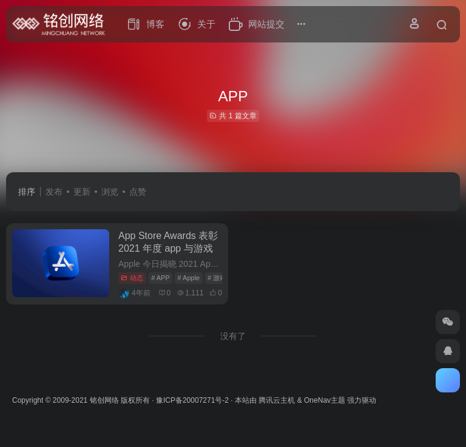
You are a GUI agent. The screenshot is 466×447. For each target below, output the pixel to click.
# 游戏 (217, 277)
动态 (132, 277)
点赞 (137, 192)
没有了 (233, 336)
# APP (160, 277)
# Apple (189, 277)
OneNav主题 (324, 400)
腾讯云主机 (276, 400)
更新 (81, 192)
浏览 (109, 192)
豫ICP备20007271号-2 (192, 400)
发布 (54, 192)
